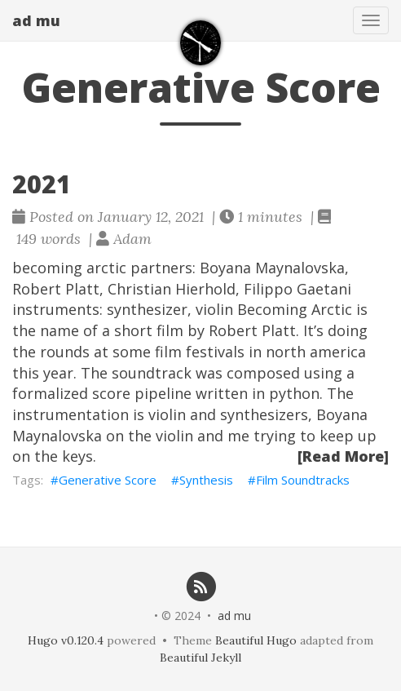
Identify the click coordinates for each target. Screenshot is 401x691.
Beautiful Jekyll (200, 657)
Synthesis (206, 480)
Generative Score (107, 480)
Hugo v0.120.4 (66, 640)
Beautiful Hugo (256, 640)
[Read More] (343, 456)
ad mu (36, 20)
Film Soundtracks (303, 480)
